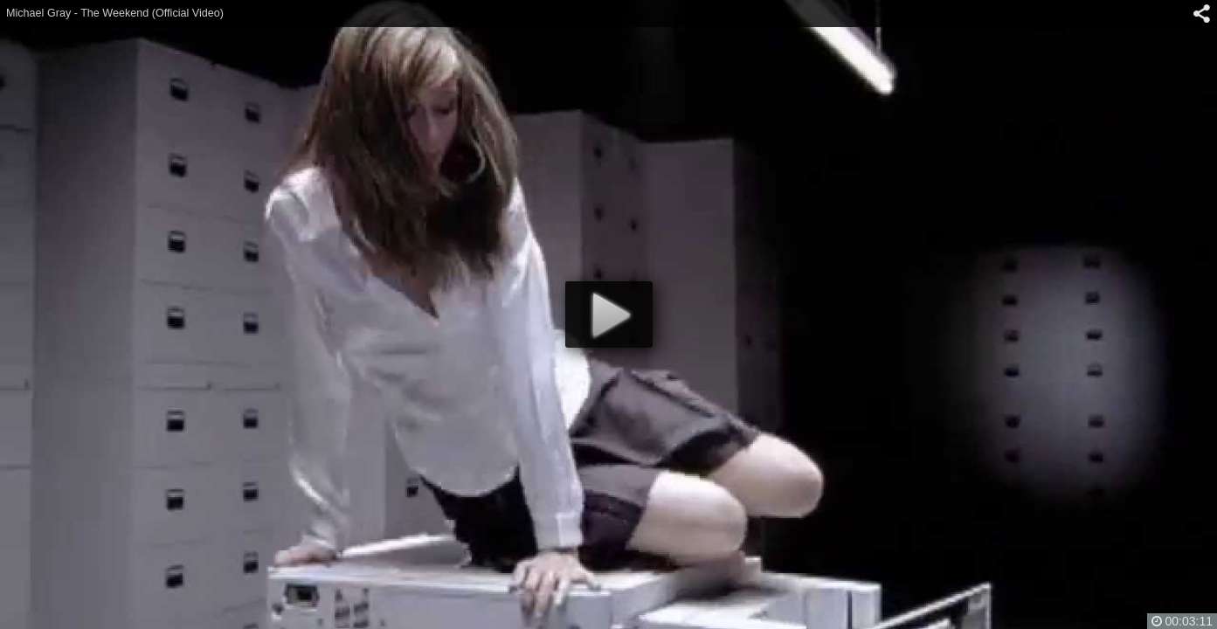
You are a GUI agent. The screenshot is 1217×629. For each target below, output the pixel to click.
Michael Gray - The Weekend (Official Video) (115, 13)
